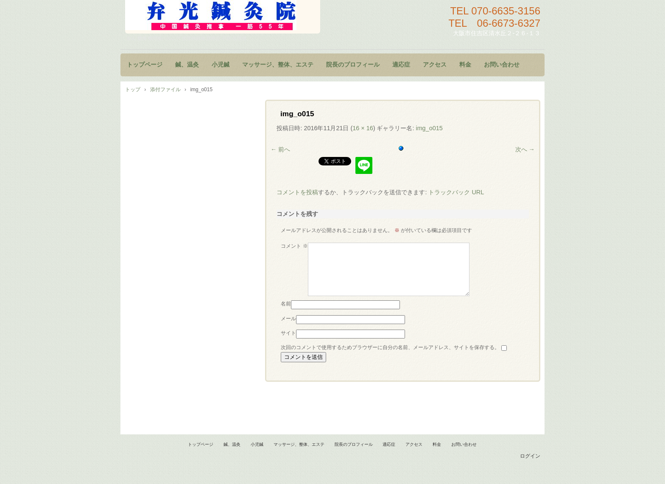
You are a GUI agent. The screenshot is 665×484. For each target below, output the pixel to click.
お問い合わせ (502, 65)
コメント (294, 246)
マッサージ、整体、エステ (277, 65)
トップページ (144, 65)
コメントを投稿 (297, 192)
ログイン (530, 466)
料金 (465, 65)
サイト (288, 343)
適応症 (401, 65)
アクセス (435, 65)
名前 (286, 313)
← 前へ (280, 149)
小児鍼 (220, 65)
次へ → (525, 149)
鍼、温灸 (187, 65)
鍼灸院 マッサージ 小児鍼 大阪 (222, 17)
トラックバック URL (456, 192)
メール (288, 328)
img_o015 (429, 128)
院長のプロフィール (353, 65)
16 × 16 (362, 128)
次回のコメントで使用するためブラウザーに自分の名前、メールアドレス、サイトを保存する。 (390, 357)
